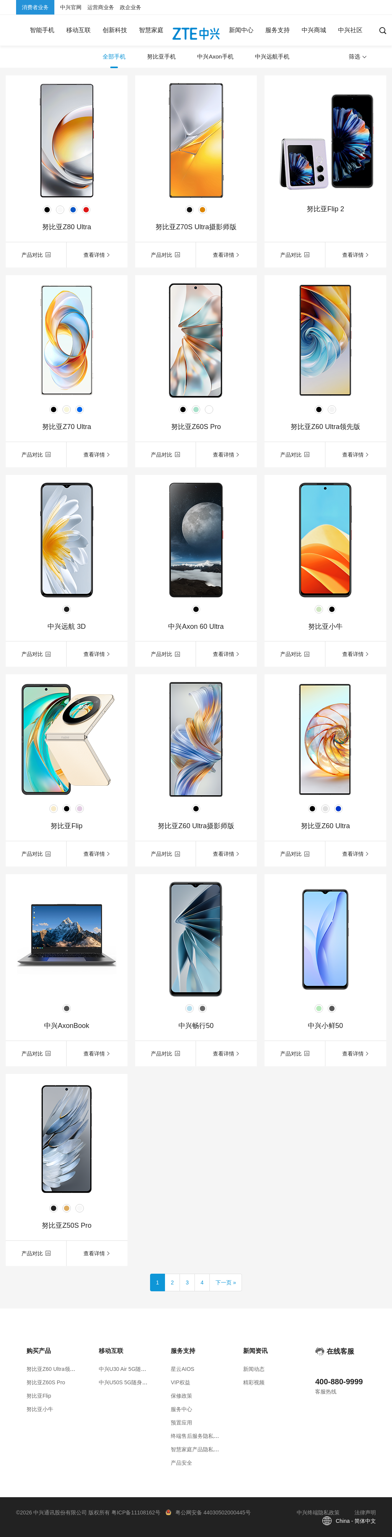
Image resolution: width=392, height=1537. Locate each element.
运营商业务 (100, 7)
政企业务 (130, 7)
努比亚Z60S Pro (45, 1382)
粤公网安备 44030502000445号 (213, 1512)
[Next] (225, 1282)
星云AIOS (182, 1369)
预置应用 (181, 1423)
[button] (42, 30)
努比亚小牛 (39, 1409)
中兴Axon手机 (215, 56)
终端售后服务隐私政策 (197, 1436)
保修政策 (181, 1396)
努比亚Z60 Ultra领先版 (53, 1369)
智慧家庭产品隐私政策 (197, 1449)
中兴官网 (71, 7)
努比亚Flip (38, 1396)
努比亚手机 (161, 56)
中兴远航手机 (272, 56)
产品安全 (181, 1463)
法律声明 (365, 1512)
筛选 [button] (357, 56)
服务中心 (181, 1409)
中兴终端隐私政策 (318, 1512)
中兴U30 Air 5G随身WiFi (128, 1369)
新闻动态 (254, 1369)
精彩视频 (254, 1382)
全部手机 (114, 56)
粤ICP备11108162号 (135, 1512)
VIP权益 (180, 1382)
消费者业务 (35, 7)
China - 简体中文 (356, 1521)
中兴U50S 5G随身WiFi (126, 1382)
